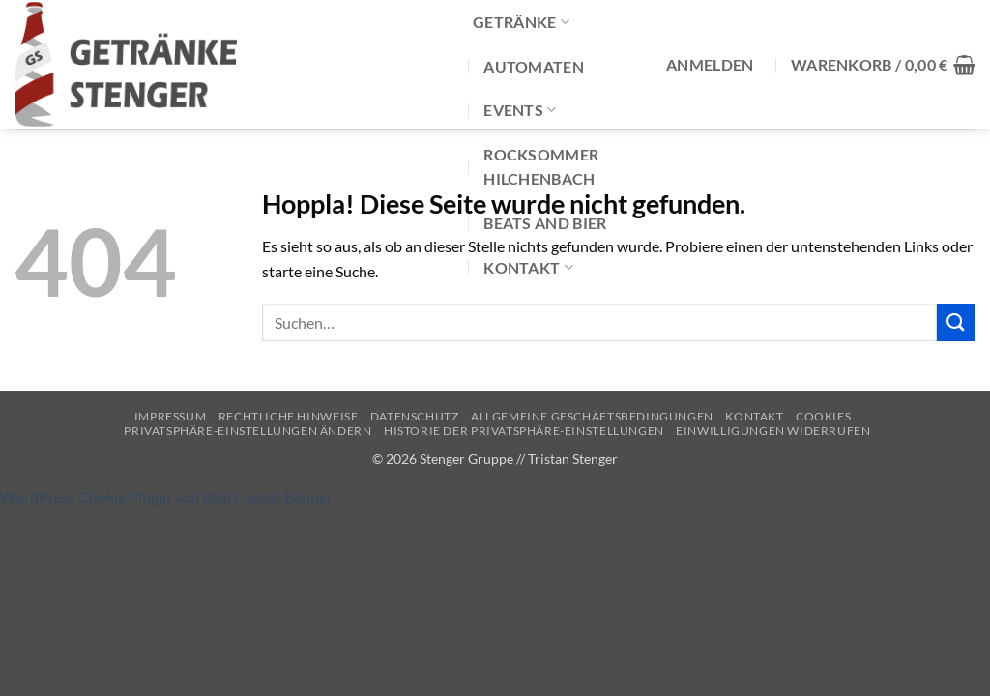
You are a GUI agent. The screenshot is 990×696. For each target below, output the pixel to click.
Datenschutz (414, 416)
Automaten (533, 66)
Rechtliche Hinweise (288, 416)
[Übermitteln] (956, 322)
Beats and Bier (544, 223)
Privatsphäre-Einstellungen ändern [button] (247, 430)
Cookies (823, 416)
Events (519, 110)
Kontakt (528, 267)
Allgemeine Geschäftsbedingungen (592, 416)
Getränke (521, 22)
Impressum (170, 416)
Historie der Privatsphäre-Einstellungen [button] (524, 430)
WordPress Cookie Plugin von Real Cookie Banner (166, 496)
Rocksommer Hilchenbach (540, 166)
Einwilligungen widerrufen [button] (773, 430)
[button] (710, 65)
